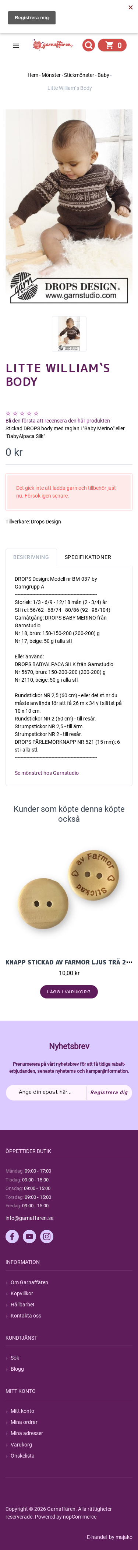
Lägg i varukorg (69, 991)
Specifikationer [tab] (88, 557)
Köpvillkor (22, 1293)
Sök (15, 1358)
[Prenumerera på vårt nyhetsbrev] (69, 1093)
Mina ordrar (24, 1422)
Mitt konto (22, 1411)
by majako (120, 1537)
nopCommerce (79, 1517)
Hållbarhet (23, 1305)
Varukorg (21, 1445)
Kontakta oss (26, 1316)
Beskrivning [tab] (31, 557)
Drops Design (46, 522)
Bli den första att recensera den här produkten (58, 421)
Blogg (17, 1369)
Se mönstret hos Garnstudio (47, 773)
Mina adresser (27, 1433)
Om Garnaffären (29, 1282)
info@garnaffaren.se (29, 1218)
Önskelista (23, 1456)
